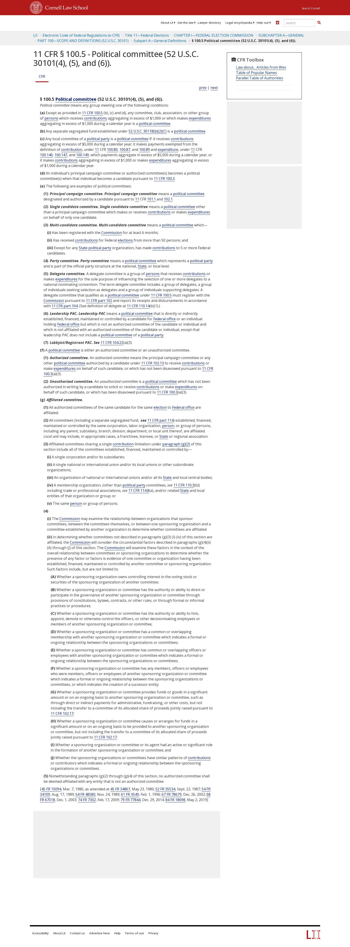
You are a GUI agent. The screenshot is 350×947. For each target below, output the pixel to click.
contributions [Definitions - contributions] (95, 118)
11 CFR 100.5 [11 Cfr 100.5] (92, 112)
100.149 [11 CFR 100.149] (82, 154)
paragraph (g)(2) (176, 444)
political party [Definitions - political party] (98, 138)
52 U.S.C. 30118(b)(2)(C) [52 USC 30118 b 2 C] (148, 131)
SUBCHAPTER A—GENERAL (281, 35)
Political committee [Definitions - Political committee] (75, 99)
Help (117, 933)
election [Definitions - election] (160, 407)
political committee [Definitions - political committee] (154, 123)
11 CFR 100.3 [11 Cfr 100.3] (164, 178)
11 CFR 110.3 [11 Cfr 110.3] (183, 485)
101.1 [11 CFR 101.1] (151, 199)
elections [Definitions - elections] (125, 240)
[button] (319, 22)
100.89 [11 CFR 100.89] (144, 149)
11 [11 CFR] (97, 149)
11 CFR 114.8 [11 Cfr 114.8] (138, 490)
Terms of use (134, 933)
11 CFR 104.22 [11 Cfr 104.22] (111, 342)
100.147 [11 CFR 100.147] (60, 154)
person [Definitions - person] (168, 425)
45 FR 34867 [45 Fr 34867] (120, 789)
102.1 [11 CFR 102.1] (168, 199)
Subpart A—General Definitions (160, 40)
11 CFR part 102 (99, 300)
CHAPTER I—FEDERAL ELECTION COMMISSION (213, 35)
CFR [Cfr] (42, 76)
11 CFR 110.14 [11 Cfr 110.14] (138, 305)
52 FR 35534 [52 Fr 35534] (165, 789)
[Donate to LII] (277, 22)
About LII (167, 23)
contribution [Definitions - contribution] (71, 149)
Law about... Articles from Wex (261, 67)
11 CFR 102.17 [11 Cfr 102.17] (62, 713)
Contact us (77, 933)
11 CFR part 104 (65, 305)
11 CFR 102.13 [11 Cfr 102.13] (152, 363)
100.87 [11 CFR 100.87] (124, 149)
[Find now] (319, 22)
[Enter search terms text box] (299, 23)
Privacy (153, 933)
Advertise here (99, 933)
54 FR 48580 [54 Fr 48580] (85, 794)
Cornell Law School (65, 7)
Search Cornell (311, 8)
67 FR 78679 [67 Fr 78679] (171, 794)
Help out (263, 23)
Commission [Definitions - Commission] (111, 232)
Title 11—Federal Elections (147, 35)
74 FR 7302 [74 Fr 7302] (87, 799)
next (214, 87)
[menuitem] (166, 22)
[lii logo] (80, 22)
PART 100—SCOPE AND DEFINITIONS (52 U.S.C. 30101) (83, 40)
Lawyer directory (209, 23)
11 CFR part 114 (160, 420)
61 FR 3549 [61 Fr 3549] (130, 794)
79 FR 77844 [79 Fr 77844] (130, 799)
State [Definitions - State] (83, 247)
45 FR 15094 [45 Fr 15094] (51, 789)
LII (35, 35)
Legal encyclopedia (238, 23)
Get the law (185, 23)
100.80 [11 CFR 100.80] (112, 149)
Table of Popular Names (256, 72)
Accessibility (40, 933)
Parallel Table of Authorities (259, 78)
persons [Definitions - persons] (51, 118)
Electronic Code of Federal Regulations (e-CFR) (81, 35)
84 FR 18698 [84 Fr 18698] (175, 799)
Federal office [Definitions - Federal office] (164, 318)
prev (203, 87)
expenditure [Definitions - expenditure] (168, 149)
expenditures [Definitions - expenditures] (200, 118)
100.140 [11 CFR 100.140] (46, 154)
